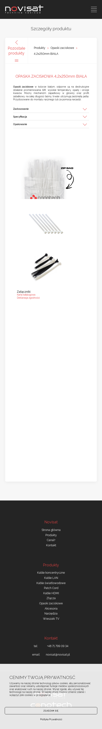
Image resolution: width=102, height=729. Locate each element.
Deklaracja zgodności (28, 297)
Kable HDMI (51, 593)
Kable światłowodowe (51, 583)
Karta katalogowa (26, 294)
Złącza (51, 598)
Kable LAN (51, 578)
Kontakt (51, 545)
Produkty (39, 48)
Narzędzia (51, 613)
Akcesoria (51, 608)
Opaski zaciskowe (62, 48)
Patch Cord (51, 588)
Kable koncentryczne (51, 572)
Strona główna (51, 530)
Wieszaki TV (51, 618)
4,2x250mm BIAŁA (46, 53)
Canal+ (51, 540)
